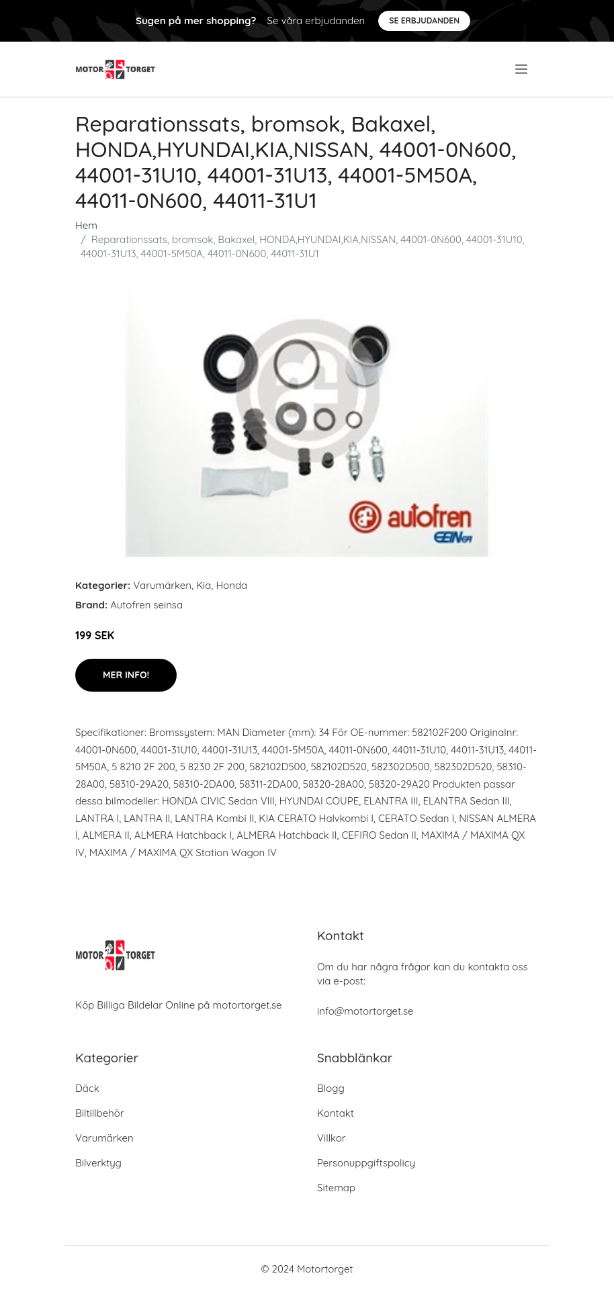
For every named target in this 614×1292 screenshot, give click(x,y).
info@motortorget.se (365, 1011)
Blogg (331, 1088)
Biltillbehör (99, 1113)
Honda (231, 585)
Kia (203, 585)
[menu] (523, 69)
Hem (86, 225)
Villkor (331, 1138)
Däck (87, 1088)
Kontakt (335, 1113)
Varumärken (162, 585)
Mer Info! (126, 675)
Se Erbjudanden (424, 20)
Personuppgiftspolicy (366, 1162)
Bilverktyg (98, 1162)
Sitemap (336, 1187)
